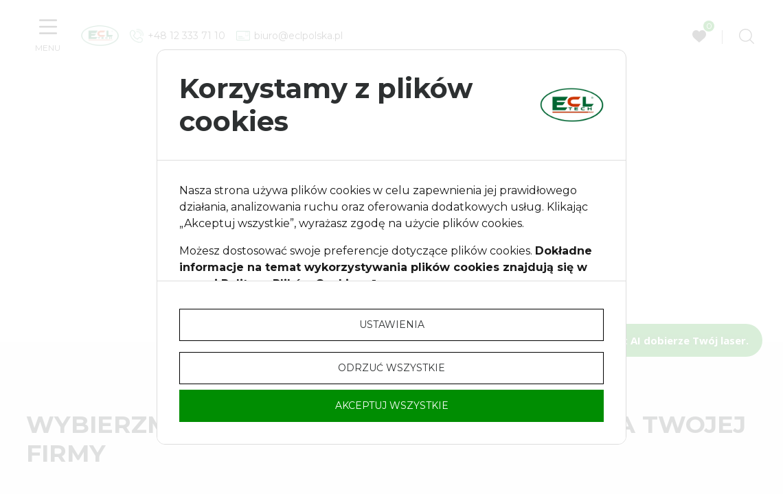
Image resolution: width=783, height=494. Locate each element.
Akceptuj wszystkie (392, 405)
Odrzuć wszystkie (391, 368)
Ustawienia (391, 324)
